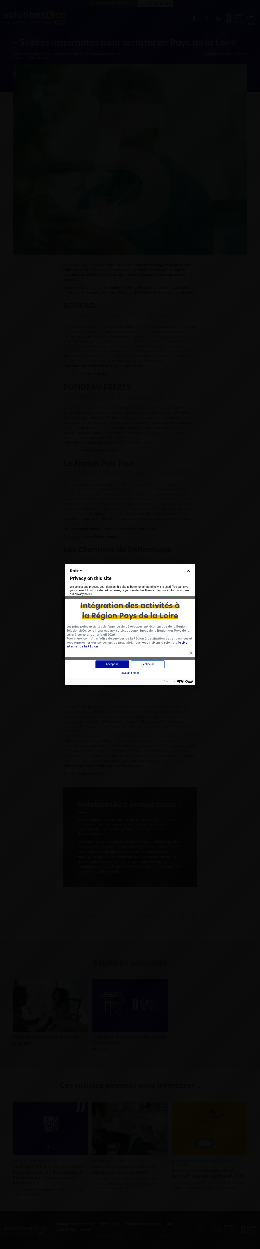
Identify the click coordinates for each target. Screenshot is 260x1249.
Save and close (130, 672)
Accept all (112, 664)
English (76, 570)
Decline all (147, 664)
